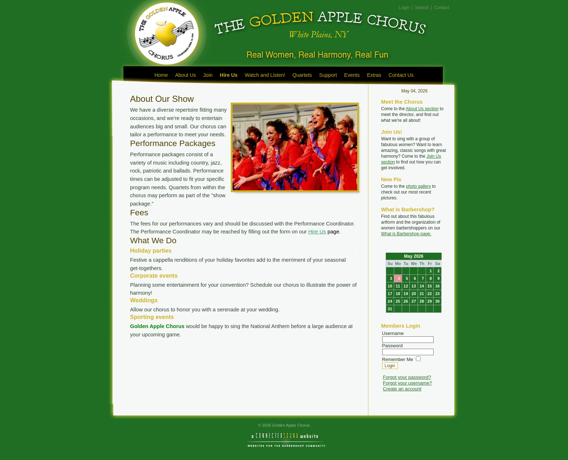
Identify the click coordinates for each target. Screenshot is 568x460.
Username (393, 333)
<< (400, 256)
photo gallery (418, 186)
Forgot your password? (407, 377)
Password (392, 345)
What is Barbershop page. (406, 233)
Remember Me (397, 359)
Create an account (402, 388)
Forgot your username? (407, 383)
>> (428, 256)
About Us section (422, 108)
